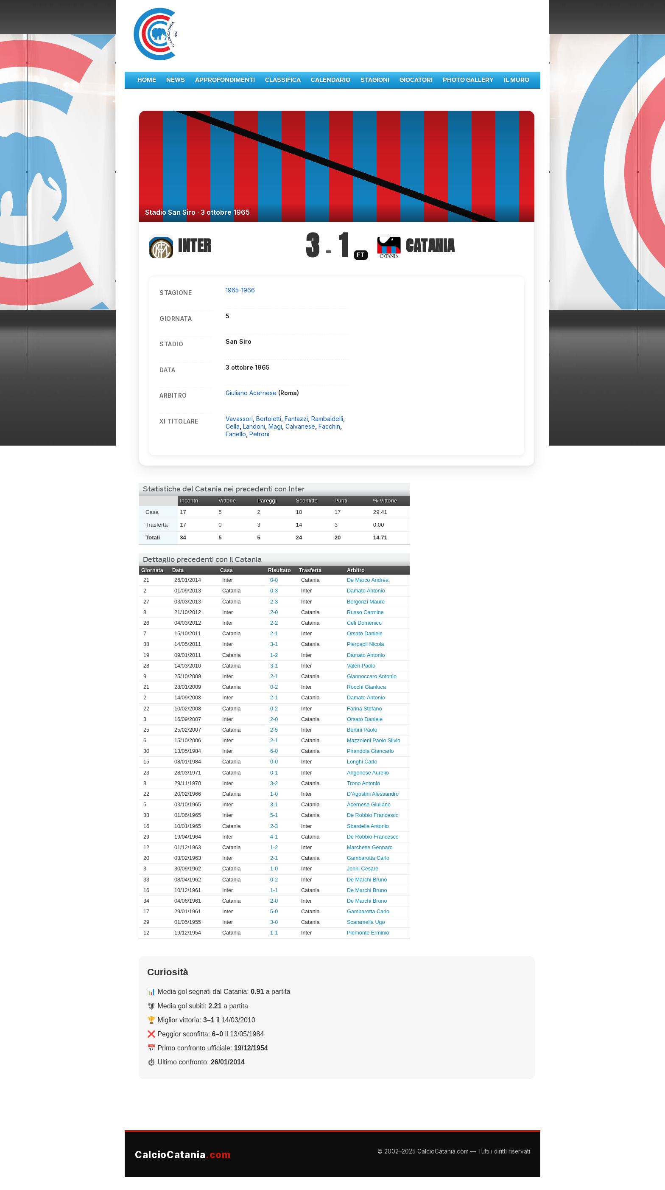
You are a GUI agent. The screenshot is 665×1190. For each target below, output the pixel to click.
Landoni (254, 426)
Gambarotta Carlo (368, 858)
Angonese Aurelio (368, 773)
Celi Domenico (364, 623)
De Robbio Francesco (373, 815)
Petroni (259, 434)
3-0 (274, 922)
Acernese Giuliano (369, 805)
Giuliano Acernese (252, 392)
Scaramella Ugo (366, 922)
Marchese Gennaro (370, 847)
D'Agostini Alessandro (373, 794)
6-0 (274, 751)
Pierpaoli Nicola (365, 644)
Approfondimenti (225, 80)
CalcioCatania (183, 1154)
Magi (275, 426)
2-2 (274, 623)
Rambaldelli (327, 418)
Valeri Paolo (361, 666)
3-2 (274, 783)
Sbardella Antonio (368, 826)
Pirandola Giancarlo (370, 751)
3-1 (274, 644)
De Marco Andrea (367, 580)
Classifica (283, 80)
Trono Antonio (363, 783)
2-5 (274, 730)
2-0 (274, 612)
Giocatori (416, 80)
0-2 (274, 687)
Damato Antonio (366, 591)
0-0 (274, 580)
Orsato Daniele (365, 634)
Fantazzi (296, 418)
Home (146, 80)
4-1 (274, 837)
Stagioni (374, 80)
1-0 (274, 794)
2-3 (274, 602)
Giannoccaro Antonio (372, 676)
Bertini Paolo (362, 730)
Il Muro (516, 80)
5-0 (274, 912)
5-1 (274, 815)
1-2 (274, 655)
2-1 (274, 634)
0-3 (274, 591)
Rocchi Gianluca (366, 687)
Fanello (236, 434)
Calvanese (300, 426)
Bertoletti (268, 418)
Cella (233, 426)
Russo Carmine (365, 612)
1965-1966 (240, 290)
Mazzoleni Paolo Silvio (373, 741)
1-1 (274, 890)
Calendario (330, 80)
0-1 (274, 773)
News (175, 80)
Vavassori (239, 418)
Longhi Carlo (362, 762)
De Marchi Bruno (367, 880)
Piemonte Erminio (368, 933)
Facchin (329, 426)
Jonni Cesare (362, 869)
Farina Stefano (364, 709)
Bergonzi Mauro (366, 602)
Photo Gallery (468, 80)
